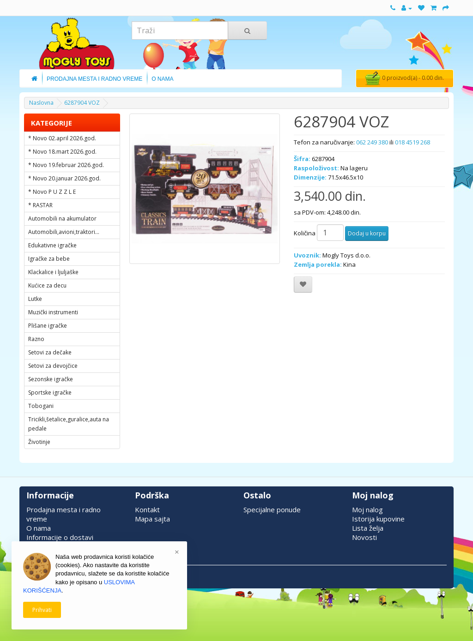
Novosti (364, 537)
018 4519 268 (412, 142)
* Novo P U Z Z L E (52, 192)
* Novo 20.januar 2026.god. (64, 178)
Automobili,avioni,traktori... (63, 232)
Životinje (39, 442)
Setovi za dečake (50, 352)
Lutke (35, 299)
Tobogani (41, 406)
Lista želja (367, 528)
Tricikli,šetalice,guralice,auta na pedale (68, 423)
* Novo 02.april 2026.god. (62, 138)
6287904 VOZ (82, 103)
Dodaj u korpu (367, 233)
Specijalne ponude (272, 509)
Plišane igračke (47, 325)
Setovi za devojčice (53, 366)
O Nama (162, 79)
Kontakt (147, 509)
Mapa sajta (152, 518)
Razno (36, 339)
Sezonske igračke (50, 379)
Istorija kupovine (378, 518)
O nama (38, 528)
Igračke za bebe (49, 259)
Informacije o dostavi (59, 537)
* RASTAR (40, 205)
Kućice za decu (47, 285)
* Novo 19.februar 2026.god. (66, 165)
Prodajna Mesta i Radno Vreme (94, 79)
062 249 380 (372, 142)
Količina (304, 233)
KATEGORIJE (51, 122)
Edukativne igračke (52, 245)
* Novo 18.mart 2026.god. (62, 152)
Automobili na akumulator (62, 218)
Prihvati (42, 610)
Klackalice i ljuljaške (53, 272)
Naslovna (41, 103)
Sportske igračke (50, 392)
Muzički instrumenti (53, 312)
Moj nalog (367, 509)
